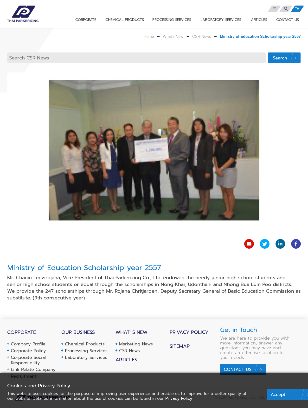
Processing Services (86, 350)
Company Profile (28, 344)
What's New (173, 36)
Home (149, 36)
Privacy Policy (189, 332)
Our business (78, 332)
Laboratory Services (86, 357)
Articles (126, 359)
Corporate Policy (28, 350)
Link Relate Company (33, 369)
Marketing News (136, 344)
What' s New (132, 332)
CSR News (201, 36)
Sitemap (180, 346)
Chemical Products (85, 344)
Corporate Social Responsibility (28, 360)
